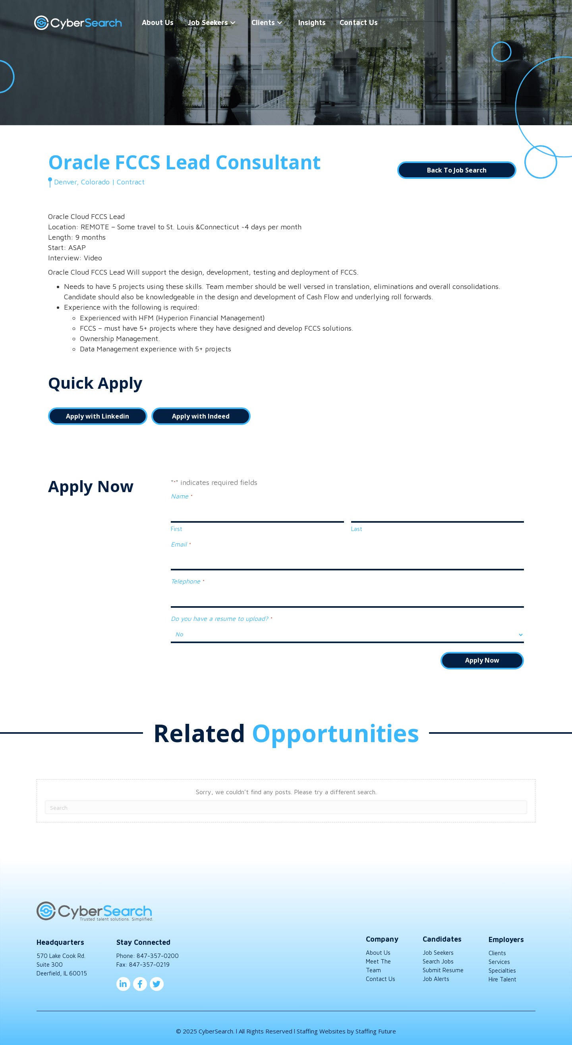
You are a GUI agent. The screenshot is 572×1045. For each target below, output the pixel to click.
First (176, 526)
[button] (234, 22)
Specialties (502, 964)
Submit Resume (443, 964)
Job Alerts (436, 972)
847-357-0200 (158, 949)
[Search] (286, 801)
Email (180, 543)
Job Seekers (438, 946)
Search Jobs (438, 955)
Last (356, 526)
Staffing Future (376, 1025)
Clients (497, 947)
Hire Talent (502, 972)
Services (499, 955)
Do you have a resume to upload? (221, 613)
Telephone (187, 578)
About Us (378, 946)
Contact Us (380, 972)
